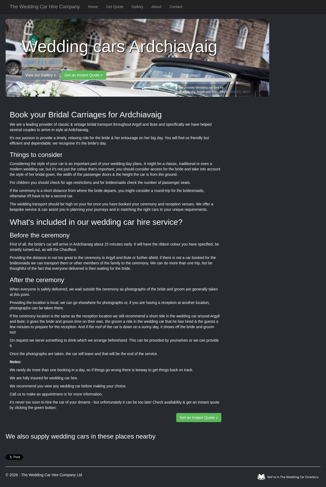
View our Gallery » (40, 75)
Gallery (137, 7)
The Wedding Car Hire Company (45, 6)
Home (93, 7)
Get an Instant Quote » (84, 75)
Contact (175, 7)
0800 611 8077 (42, 62)
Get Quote (114, 7)
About (156, 7)
